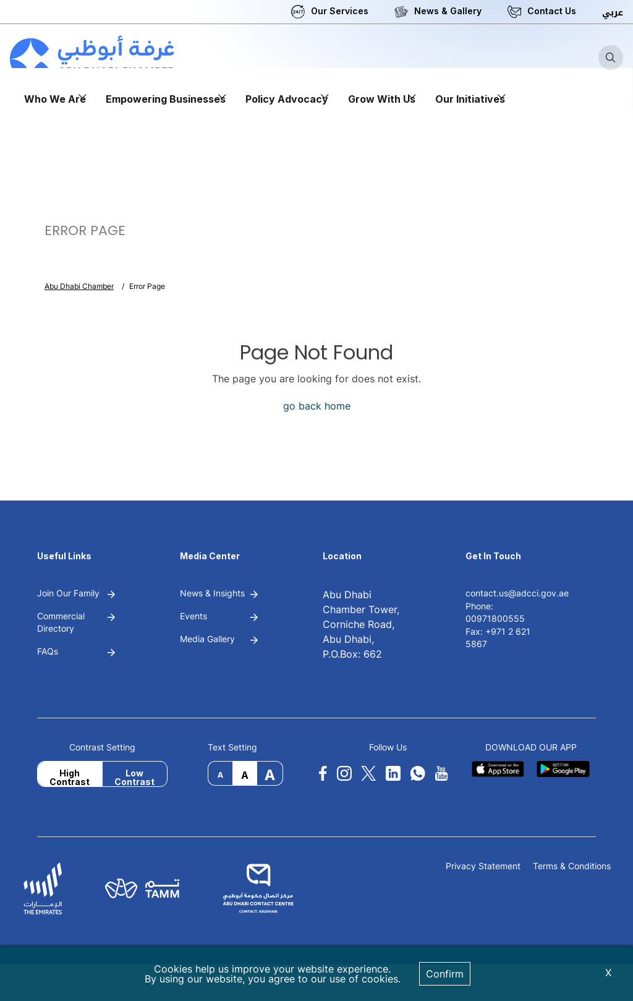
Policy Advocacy (286, 99)
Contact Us (551, 11)
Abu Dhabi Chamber (79, 286)
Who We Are (55, 99)
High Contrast (69, 777)
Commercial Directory (61, 622)
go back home (316, 406)
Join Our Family (68, 593)
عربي (612, 12)
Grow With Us (381, 99)
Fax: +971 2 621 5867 (497, 637)
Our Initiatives (470, 99)
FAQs (47, 651)
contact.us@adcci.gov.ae (517, 593)
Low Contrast (134, 777)
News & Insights (212, 593)
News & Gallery (448, 11)
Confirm (445, 974)
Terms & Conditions (572, 866)
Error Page (147, 286)
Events (193, 616)
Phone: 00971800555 (495, 612)
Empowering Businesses (166, 99)
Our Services (339, 11)
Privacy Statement (483, 866)
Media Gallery (207, 639)
